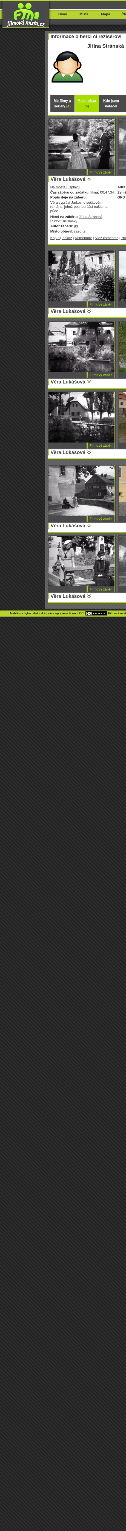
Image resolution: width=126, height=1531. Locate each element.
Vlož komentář (106, 238)
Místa (83, 14)
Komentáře (83, 238)
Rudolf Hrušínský (64, 221)
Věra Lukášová (68, 179)
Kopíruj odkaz (61, 238)
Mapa (105, 14)
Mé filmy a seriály (62, 103)
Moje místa (87, 103)
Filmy (62, 14)
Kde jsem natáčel (111, 103)
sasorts (79, 231)
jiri (76, 226)
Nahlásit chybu (20, 613)
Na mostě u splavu (65, 187)
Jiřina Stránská (90, 217)
